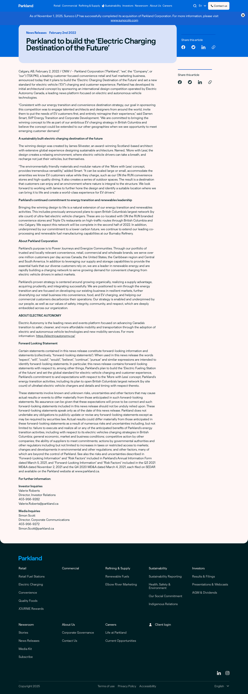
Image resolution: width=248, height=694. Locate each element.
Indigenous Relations (163, 604)
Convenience (28, 592)
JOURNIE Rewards (31, 608)
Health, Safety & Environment (159, 586)
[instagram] (227, 673)
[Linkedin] (219, 673)
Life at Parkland (116, 632)
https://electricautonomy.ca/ (55, 336)
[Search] (195, 6)
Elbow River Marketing (121, 584)
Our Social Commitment (165, 596)
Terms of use (106, 686)
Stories (23, 632)
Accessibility (147, 686)
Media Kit (25, 649)
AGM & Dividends (204, 592)
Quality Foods (28, 600)
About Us (68, 624)
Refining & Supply (117, 568)
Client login (160, 624)
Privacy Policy (127, 686)
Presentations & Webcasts (210, 584)
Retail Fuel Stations (32, 576)
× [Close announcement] (243, 15)
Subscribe (26, 656)
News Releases (29, 640)
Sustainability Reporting (165, 576)
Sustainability (158, 568)
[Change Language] (203, 5)
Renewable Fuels (117, 576)
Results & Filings (203, 576)
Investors (198, 568)
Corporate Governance (78, 632)
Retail (22, 568)
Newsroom (26, 624)
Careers (110, 624)
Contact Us (69, 640)
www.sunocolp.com (124, 20)
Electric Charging (31, 584)
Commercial (70, 568)
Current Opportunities (120, 640)
